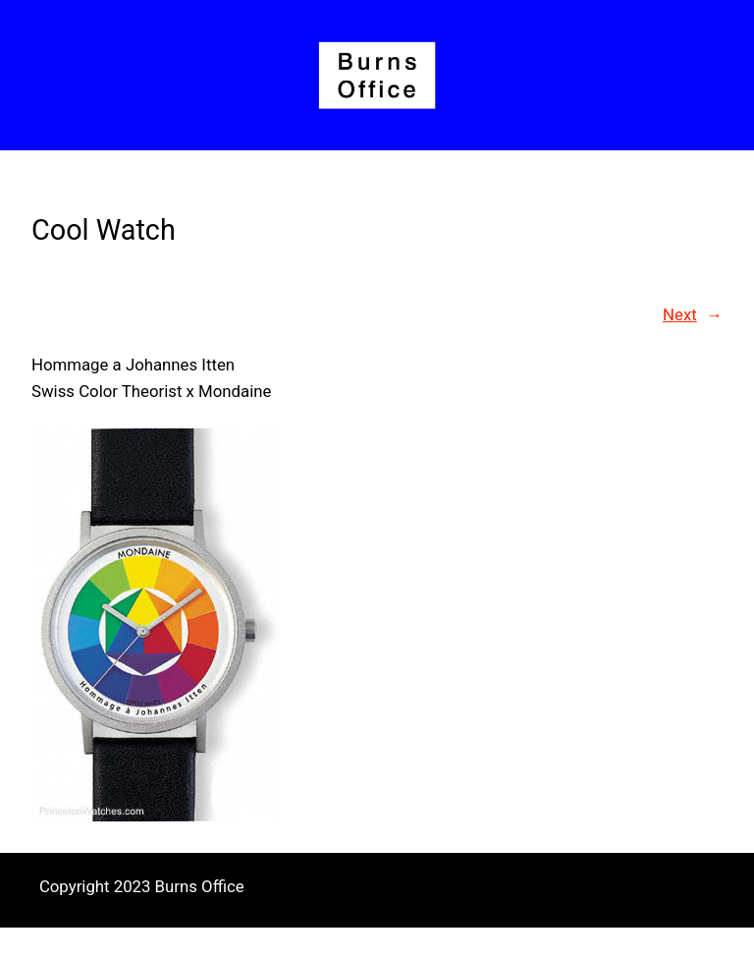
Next (680, 314)
